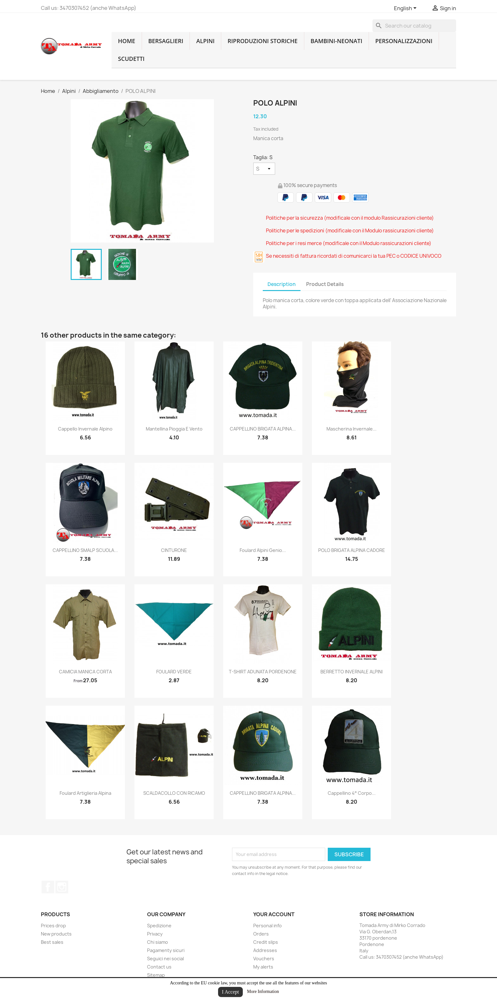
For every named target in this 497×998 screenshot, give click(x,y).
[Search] (414, 25)
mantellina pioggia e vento (174, 429)
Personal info (267, 926)
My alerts (263, 967)
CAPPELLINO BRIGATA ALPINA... (263, 429)
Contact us (159, 967)
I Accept (230, 992)
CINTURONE (174, 550)
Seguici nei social (165, 959)
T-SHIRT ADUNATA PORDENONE (263, 672)
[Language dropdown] (406, 8)
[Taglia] (264, 169)
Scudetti (131, 58)
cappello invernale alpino (85, 429)
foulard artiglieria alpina (85, 793)
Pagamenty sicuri (165, 950)
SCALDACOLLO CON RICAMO (174, 793)
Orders (261, 934)
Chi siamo (157, 942)
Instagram (61, 887)
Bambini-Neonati (336, 41)
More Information (263, 991)
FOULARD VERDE (174, 672)
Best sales (52, 942)
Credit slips (265, 942)
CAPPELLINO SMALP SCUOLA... (85, 550)
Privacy (155, 934)
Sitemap (156, 975)
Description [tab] (282, 284)
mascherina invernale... (351, 429)
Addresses (265, 950)
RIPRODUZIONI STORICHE (263, 41)
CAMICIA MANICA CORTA (85, 672)
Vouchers (263, 959)
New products (56, 934)
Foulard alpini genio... (263, 550)
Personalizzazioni (403, 41)
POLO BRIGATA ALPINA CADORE (351, 550)
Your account (273, 914)
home (126, 41)
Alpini (205, 41)
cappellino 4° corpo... (352, 793)
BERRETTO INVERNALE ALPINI (351, 672)
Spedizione (159, 926)
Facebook (48, 887)
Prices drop (53, 926)
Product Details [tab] (325, 284)
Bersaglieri (166, 41)
